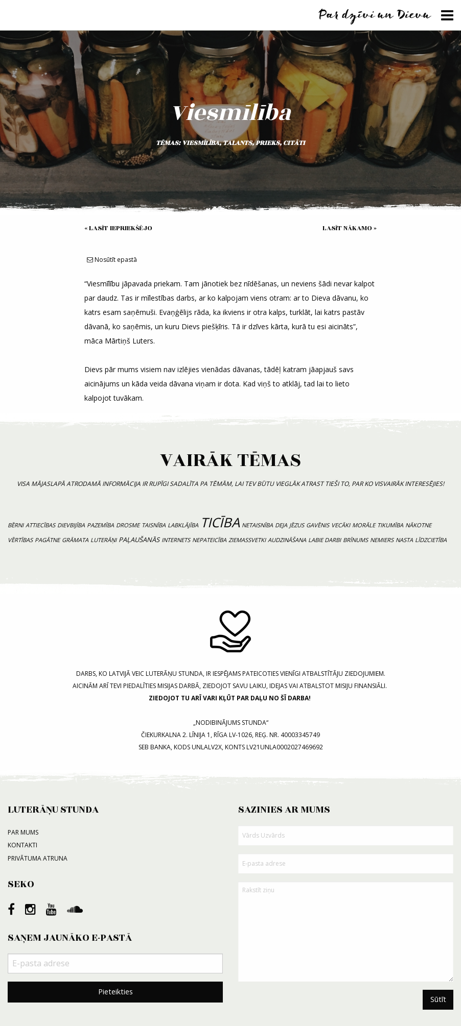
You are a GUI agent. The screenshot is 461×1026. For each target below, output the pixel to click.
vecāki (340, 525)
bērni (16, 525)
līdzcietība (431, 540)
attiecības (40, 525)
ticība (220, 522)
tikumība (390, 525)
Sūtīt (438, 999)
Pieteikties (115, 991)
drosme (128, 525)
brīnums (355, 540)
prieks (268, 143)
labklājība (183, 525)
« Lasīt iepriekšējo (118, 228)
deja (281, 525)
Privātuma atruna (37, 858)
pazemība (100, 525)
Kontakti (22, 845)
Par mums (23, 832)
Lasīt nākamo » (349, 228)
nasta (404, 540)
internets (176, 540)
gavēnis (317, 525)
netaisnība (257, 525)
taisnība (154, 525)
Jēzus (296, 525)
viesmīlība (200, 143)
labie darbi (324, 540)
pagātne (47, 540)
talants (237, 143)
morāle (363, 525)
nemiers (382, 540)
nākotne (418, 525)
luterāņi (103, 540)
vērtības (20, 540)
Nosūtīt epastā (112, 259)
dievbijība (71, 525)
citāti (294, 143)
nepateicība (209, 540)
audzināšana (287, 540)
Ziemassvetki (247, 540)
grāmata (75, 540)
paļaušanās (139, 539)
